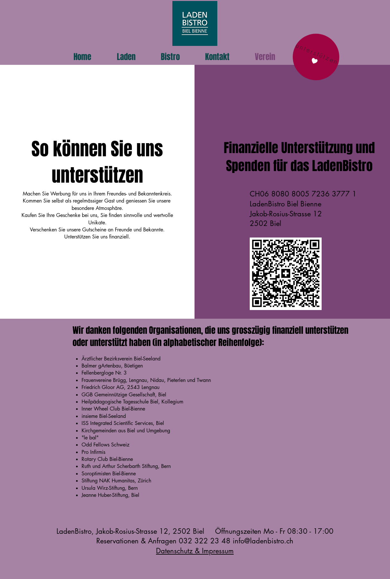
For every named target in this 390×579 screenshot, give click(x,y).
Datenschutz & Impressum (195, 550)
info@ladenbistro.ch (263, 540)
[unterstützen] (315, 57)
